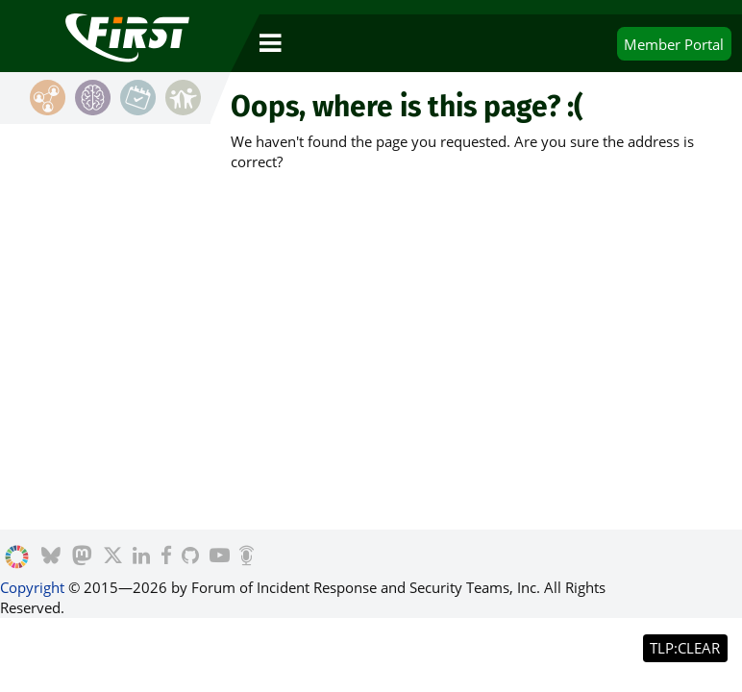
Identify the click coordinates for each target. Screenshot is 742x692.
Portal (674, 44)
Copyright (32, 587)
